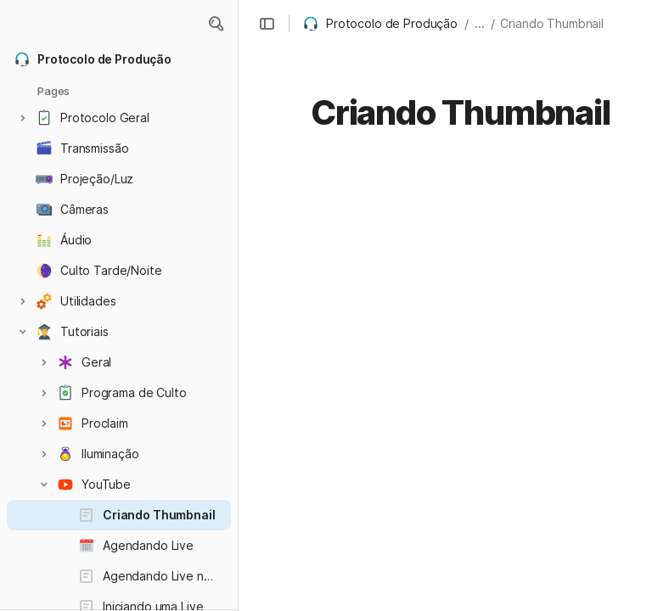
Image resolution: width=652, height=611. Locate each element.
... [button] (480, 23)
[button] (216, 24)
